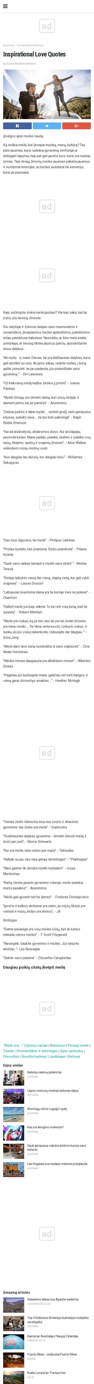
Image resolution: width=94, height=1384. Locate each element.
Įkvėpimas (8, 45)
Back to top (47, 1364)
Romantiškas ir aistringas (37, 713)
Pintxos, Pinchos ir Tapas (43, 1089)
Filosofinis (11, 718)
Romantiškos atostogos (31, 45)
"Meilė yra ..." (13, 707)
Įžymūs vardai (37, 707)
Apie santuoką (71, 713)
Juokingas (57, 718)
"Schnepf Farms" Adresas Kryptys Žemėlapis (56, 1207)
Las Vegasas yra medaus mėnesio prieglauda (57, 825)
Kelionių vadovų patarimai (44, 734)
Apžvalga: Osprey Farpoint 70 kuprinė (51, 1152)
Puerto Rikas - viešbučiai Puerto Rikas (52, 1016)
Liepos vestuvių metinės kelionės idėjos (53, 752)
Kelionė (74, 718)
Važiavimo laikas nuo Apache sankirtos (53, 961)
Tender (9, 713)
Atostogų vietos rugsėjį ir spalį (47, 770)
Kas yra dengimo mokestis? (45, 789)
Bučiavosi (57, 707)
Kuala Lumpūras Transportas (46, 1034)
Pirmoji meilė (78, 707)
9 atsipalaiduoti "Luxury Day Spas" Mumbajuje (57, 1188)
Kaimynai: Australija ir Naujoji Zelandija (52, 998)
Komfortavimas (34, 718)
